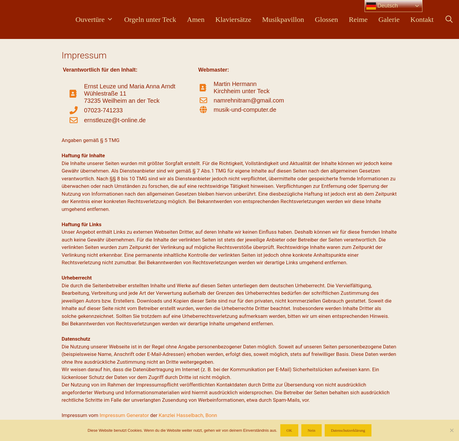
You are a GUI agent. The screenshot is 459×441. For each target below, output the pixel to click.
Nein (311, 430)
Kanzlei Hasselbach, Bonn (188, 415)
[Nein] (452, 430)
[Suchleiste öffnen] (449, 19)
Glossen (326, 19)
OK (289, 430)
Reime (358, 19)
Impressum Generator (124, 415)
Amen (196, 19)
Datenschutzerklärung (348, 430)
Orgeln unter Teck (150, 19)
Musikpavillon (283, 19)
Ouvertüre (97, 19)
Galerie (389, 19)
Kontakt (422, 19)
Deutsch (382, 6)
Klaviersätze (233, 19)
